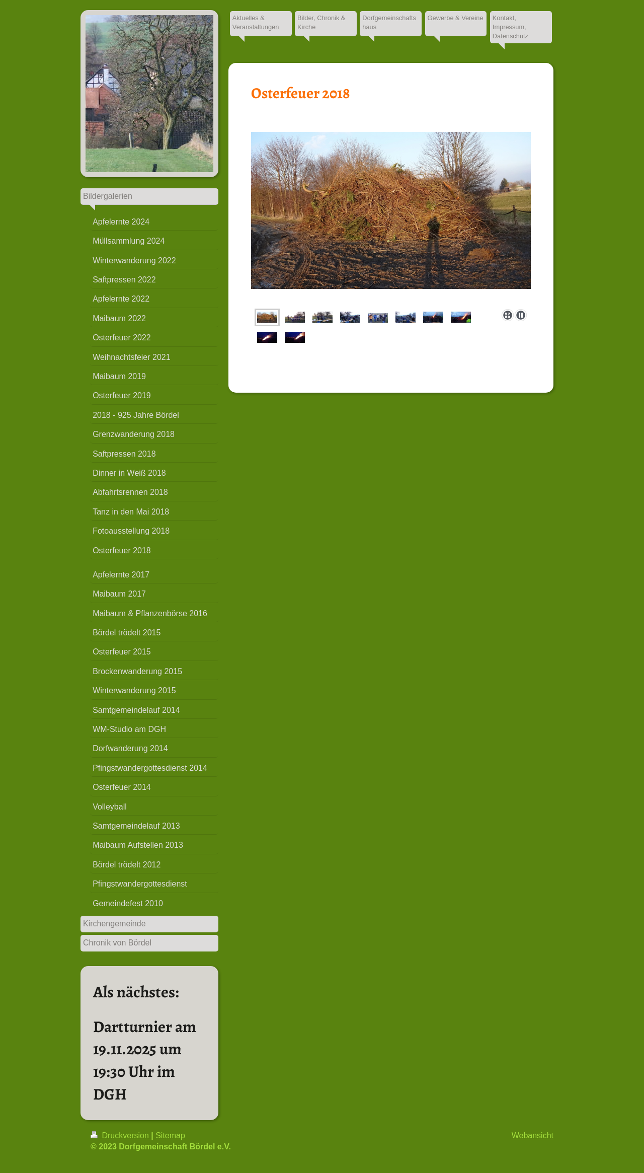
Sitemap (170, 1135)
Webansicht (532, 1135)
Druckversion (121, 1135)
